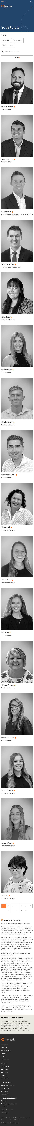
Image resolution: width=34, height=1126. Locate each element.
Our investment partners (9, 1104)
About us (4, 1048)
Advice (3, 1064)
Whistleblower (18, 1120)
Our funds (4, 1107)
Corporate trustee (7, 1110)
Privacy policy (26, 1118)
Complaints (4, 1118)
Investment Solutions (8, 1098)
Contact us (4, 1059)
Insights (3, 1054)
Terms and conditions (7, 1120)
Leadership (6, 40)
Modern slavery (17, 1118)
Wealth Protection (8, 45)
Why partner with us (7, 1085)
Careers (3, 1057)
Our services (5, 1066)
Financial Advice (17, 40)
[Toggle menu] (31, 6)
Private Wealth (6, 1082)
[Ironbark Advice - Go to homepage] (6, 7)
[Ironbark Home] (10, 1040)
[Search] (31, 1)
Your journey (5, 1069)
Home (4, 35)
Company (4, 1045)
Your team (4, 1072)
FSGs (10, 1118)
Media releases (6, 1051)
